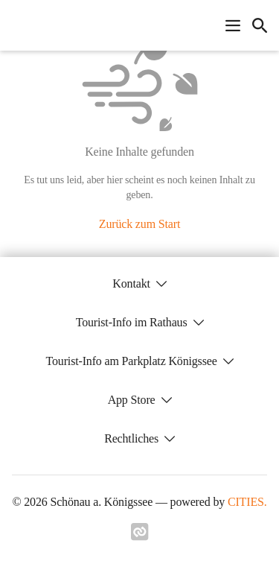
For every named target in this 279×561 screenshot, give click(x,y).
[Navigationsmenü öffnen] (232, 25)
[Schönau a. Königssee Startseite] (16, 25)
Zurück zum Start (139, 224)
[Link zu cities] (140, 536)
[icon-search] (259, 25)
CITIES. (247, 501)
